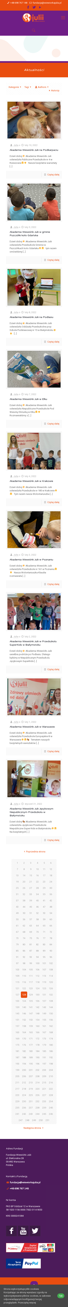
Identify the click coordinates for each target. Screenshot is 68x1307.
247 (20, 1120)
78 (51, 938)
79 (17, 944)
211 (17, 1082)
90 (51, 950)
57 (30, 919)
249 (34, 1120)
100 (37, 963)
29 (44, 888)
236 (24, 1107)
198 (51, 1063)
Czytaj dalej (53, 174)
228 (51, 1095)
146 (24, 1013)
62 (24, 925)
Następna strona (34, 1128)
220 (37, 1088)
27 (30, 888)
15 (30, 875)
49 (17, 913)
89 (44, 950)
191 (44, 1057)
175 (17, 1045)
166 (37, 1032)
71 (44, 932)
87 (30, 950)
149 (44, 1013)
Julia (15, 145)
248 (27, 1120)
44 (24, 906)
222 (51, 1088)
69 (30, 932)
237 (31, 1107)
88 (37, 950)
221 (44, 1088)
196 (37, 1063)
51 (30, 913)
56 (24, 919)
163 (17, 1032)
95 (44, 957)
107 (44, 969)
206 (24, 1076)
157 (17, 1026)
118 (37, 982)
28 (37, 888)
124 (37, 988)
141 (31, 1007)
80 (24, 944)
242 (24, 1114)
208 (37, 1076)
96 (51, 957)
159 (31, 1026)
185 (44, 1051)
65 (44, 925)
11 (44, 869)
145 (17, 1013)
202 (37, 1070)
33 (30, 894)
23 (44, 881)
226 (37, 1095)
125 (44, 988)
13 (17, 875)
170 (24, 1038)
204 (51, 1070)
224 (24, 1095)
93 (30, 957)
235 (17, 1107)
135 (31, 1001)
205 (17, 1076)
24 (51, 881)
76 (37, 938)
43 (17, 906)
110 (24, 976)
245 (44, 1114)
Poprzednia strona (34, 851)
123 (31, 988)
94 (37, 957)
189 (31, 1057)
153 (31, 1019)
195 (31, 1063)
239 (44, 1107)
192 (51, 1057)
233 (44, 1101)
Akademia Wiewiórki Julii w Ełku (28, 399)
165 (31, 1032)
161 (44, 1026)
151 (17, 1019)
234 (51, 1101)
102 (51, 963)
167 (44, 1032)
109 (17, 976)
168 (51, 1032)
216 (51, 1082)
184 (37, 1051)
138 (51, 1001)
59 (44, 919)
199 (17, 1070)
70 (37, 932)
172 (37, 1038)
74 (24, 938)
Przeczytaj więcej (27, 1302)
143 (44, 1007)
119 (44, 982)
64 (37, 925)
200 (24, 1070)
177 (31, 1045)
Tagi (28, 87)
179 (44, 1045)
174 (51, 1038)
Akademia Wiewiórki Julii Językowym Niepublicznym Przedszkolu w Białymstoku (31, 812)
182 (24, 1051)
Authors (41, 87)
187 (17, 1057)
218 (24, 1088)
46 (37, 906)
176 (24, 1045)
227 (44, 1095)
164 (24, 1032)
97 (17, 963)
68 (24, 932)
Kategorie (15, 87)
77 (44, 938)
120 (51, 982)
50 (24, 913)
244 (37, 1114)
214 (37, 1082)
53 (44, 913)
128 (24, 994)
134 (24, 1001)
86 (24, 950)
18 (51, 875)
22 (37, 881)
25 (17, 888)
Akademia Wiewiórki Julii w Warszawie (32, 726)
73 (17, 938)
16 (37, 875)
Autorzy (53, 90)
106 (37, 969)
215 (44, 1082)
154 (37, 1019)
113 (44, 976)
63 (30, 925)
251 (47, 1120)
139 (17, 1007)
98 (24, 963)
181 (17, 1051)
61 (17, 925)
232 (37, 1101)
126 (51, 988)
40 (37, 900)
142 (37, 1007)
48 (51, 906)
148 (37, 1013)
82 (37, 944)
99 (30, 963)
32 (24, 894)
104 (24, 969)
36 (51, 894)
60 (51, 919)
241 (17, 1114)
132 (51, 994)
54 (51, 913)
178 (37, 1045)
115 (17, 982)
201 (31, 1070)
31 (17, 894)
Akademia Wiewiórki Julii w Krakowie (31, 481)
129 (31, 994)
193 (17, 1063)
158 (24, 1026)
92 (24, 957)
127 (17, 994)
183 (31, 1051)
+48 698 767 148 (18, 2)
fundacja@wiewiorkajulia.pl (47, 2)
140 (24, 1007)
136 (37, 1001)
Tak (61, 1295)
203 (44, 1070)
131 (44, 994)
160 (37, 1026)
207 (31, 1076)
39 (30, 900)
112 (37, 976)
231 (31, 1101)
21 (30, 881)
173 (44, 1038)
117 (31, 982)
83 (44, 944)
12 (51, 869)
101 (44, 963)
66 (51, 925)
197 (44, 1063)
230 (24, 1101)
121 (17, 988)
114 (51, 976)
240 (51, 1107)
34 (37, 894)
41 (44, 900)
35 (44, 894)
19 (17, 881)
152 (24, 1019)
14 (24, 875)
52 (37, 913)
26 (24, 888)
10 (37, 869)
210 (51, 1076)
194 (24, 1063)
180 (51, 1045)
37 (17, 900)
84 (51, 944)
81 (30, 944)
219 (31, 1088)
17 (44, 875)
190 (37, 1057)
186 (51, 1051)
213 (31, 1082)
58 (37, 919)
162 (51, 1026)
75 (30, 938)
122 (24, 988)
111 (31, 976)
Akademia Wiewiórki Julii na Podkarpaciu (34, 150)
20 (24, 881)
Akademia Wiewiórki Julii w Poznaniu (31, 559)
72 (51, 932)
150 (51, 1013)
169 (17, 1038)
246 (51, 1114)
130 (37, 994)
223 (17, 1095)
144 (51, 1007)
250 (41, 1120)
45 (30, 906)
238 (37, 1107)
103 (17, 969)
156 (51, 1019)
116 (24, 982)
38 (24, 900)
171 (31, 1038)
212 (24, 1082)
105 (31, 969)
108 (51, 969)
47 (44, 906)
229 (17, 1101)
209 (44, 1076)
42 (51, 900)
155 (44, 1019)
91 (17, 957)
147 (31, 1013)
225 (31, 1095)
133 (17, 1001)
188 (24, 1057)
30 (51, 888)
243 (31, 1114)
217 (17, 1088)
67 (17, 932)
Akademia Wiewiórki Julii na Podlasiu (31, 317)
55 (17, 919)
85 (17, 950)
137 (44, 1001)
